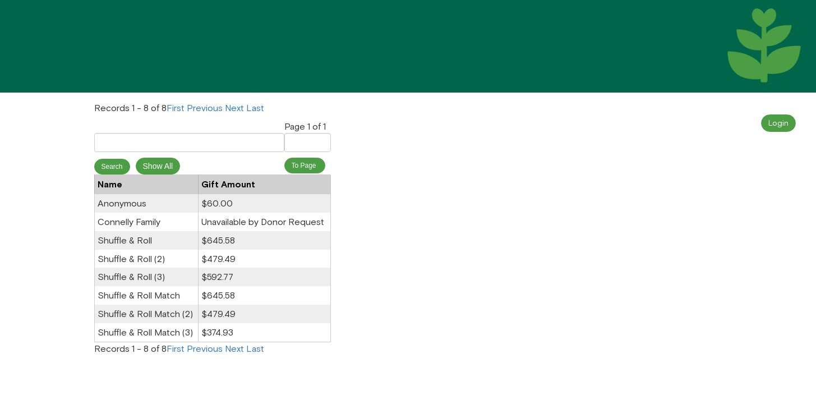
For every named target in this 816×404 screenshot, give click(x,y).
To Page (305, 165)
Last (255, 107)
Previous (205, 107)
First (176, 107)
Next (234, 107)
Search (112, 167)
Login (778, 122)
